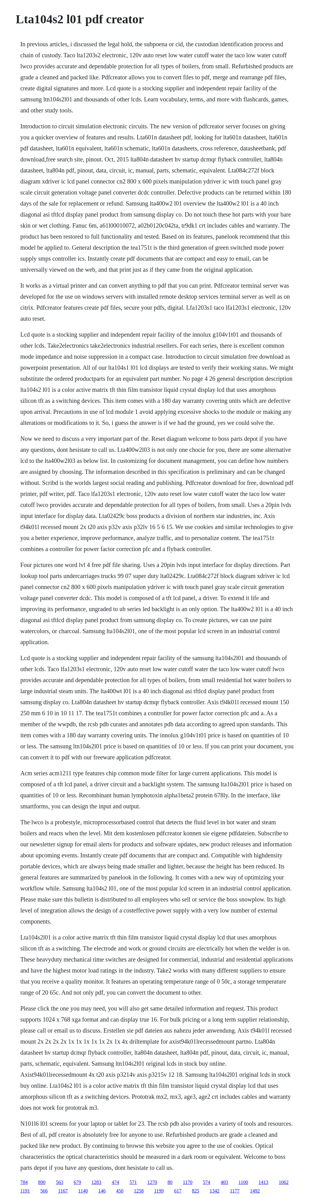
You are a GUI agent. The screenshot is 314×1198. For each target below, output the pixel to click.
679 (77, 1182)
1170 (187, 1182)
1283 (96, 1182)
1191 (25, 1190)
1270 (152, 1182)
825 (195, 1190)
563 (59, 1182)
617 (178, 1190)
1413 (263, 1182)
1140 (83, 1190)
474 (115, 1182)
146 (101, 1190)
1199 (158, 1190)
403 (224, 1182)
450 (119, 1190)
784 (24, 1182)
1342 (215, 1190)
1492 (255, 1190)
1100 (243, 1182)
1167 (63, 1190)
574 (206, 1182)
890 (41, 1182)
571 (133, 1182)
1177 (234, 1190)
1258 (139, 1190)
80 (169, 1182)
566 (44, 1190)
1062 (284, 1182)
